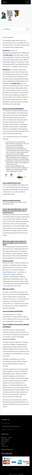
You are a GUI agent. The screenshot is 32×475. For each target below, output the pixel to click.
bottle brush (21, 110)
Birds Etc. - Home (6, 437)
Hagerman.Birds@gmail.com (11, 426)
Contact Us (4, 446)
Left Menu (7, 29)
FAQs (2, 444)
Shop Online (5, 441)
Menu (5, 2)
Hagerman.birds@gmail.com (11, 52)
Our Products (5, 439)
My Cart (3, 442)
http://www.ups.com (9, 272)
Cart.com (21, 474)
